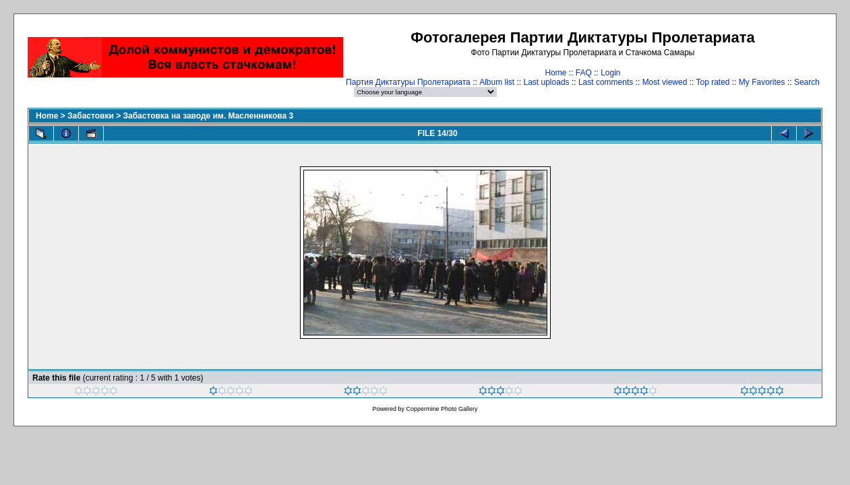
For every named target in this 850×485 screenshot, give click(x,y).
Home (555, 72)
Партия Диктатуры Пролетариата (408, 82)
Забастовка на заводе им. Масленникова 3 (208, 116)
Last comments (605, 82)
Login (610, 72)
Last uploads (547, 82)
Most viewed (665, 82)
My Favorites (762, 82)
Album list (496, 82)
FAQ (584, 72)
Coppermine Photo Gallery (441, 409)
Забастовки (90, 116)
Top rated (712, 82)
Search (807, 82)
